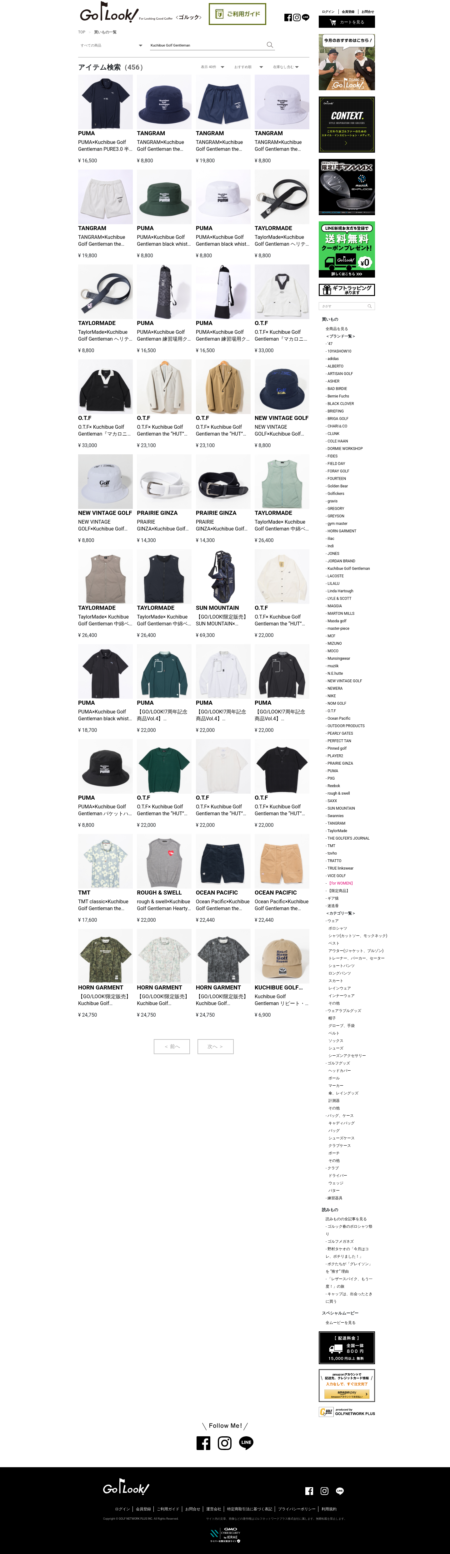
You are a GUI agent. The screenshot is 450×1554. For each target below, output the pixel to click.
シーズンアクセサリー (347, 1055)
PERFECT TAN (339, 741)
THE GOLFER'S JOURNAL (348, 838)
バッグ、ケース (341, 1115)
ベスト (334, 943)
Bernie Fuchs (338, 396)
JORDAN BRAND (341, 561)
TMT (84, 892)
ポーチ (334, 1153)
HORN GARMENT (100, 987)
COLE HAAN (338, 441)
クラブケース (339, 1145)
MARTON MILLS (341, 613)
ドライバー (337, 1175)
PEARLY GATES (340, 733)
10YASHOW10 (339, 351)
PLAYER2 (335, 756)
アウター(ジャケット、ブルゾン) (355, 951)
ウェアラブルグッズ (344, 1011)
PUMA (86, 133)
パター (334, 1190)
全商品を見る (337, 329)
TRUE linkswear (340, 868)
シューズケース (341, 1138)
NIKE (332, 696)
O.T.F (261, 323)
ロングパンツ (339, 973)
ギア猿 (333, 898)
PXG (331, 778)
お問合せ (368, 11)
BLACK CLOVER (341, 404)
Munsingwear (339, 658)
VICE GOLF (337, 876)
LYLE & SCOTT (339, 598)
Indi (331, 546)
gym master (338, 523)
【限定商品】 (339, 891)
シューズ (335, 1048)
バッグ (334, 1130)
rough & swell (339, 793)
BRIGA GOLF (338, 419)
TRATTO (334, 861)
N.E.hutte (335, 673)
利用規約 (329, 1509)
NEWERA (335, 688)
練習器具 (335, 1198)
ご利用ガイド (168, 1509)
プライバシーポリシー (297, 1509)
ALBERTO (335, 366)
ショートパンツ (341, 966)
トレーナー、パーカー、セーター (356, 958)
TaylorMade (337, 831)
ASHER (333, 381)
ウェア (333, 921)
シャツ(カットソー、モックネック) (357, 936)
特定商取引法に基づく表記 (249, 1509)
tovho (332, 853)
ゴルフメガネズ (341, 1241)
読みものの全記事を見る (346, 1219)
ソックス (335, 1040)
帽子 (332, 1018)
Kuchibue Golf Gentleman (349, 568)
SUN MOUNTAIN (217, 607)
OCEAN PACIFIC (217, 892)
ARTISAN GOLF (340, 374)
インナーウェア (341, 996)
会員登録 (348, 11)
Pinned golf (337, 748)
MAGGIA (335, 606)
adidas (333, 359)
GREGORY (336, 508)
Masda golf (337, 621)
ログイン (328, 11)
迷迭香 (333, 906)
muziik (333, 666)
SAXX (332, 801)
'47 (330, 344)
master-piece (338, 628)
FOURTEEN (337, 478)
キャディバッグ (341, 1123)
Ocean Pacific (339, 718)
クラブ (333, 1168)
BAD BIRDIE (337, 389)
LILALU (333, 583)
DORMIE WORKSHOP (345, 448)
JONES (333, 553)
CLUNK (333, 434)
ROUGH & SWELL (159, 892)
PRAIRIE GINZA (157, 513)
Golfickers (336, 493)
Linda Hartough (340, 591)
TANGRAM (151, 133)
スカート (335, 981)
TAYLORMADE (273, 228)
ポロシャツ (337, 928)
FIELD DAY (336, 463)
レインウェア (339, 988)
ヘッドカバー (339, 1070)
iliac (331, 538)
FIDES (333, 456)
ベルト (334, 1033)
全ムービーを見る (341, 1322)
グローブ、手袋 (341, 1026)
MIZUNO (335, 643)
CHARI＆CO (337, 426)
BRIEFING (336, 411)
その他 (334, 1003)
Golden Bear (338, 486)
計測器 (334, 1100)
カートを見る (347, 22)
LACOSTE (336, 576)
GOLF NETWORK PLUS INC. (136, 1518)
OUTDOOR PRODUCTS (346, 726)
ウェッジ (335, 1183)
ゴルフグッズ (339, 1063)
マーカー (335, 1085)
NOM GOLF (337, 703)
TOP (81, 32)
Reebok (334, 786)
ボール (334, 1078)
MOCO (333, 651)
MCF (331, 636)
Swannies (335, 816)
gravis (333, 501)
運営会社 (213, 1509)
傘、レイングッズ (343, 1093)
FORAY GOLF (338, 471)
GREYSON (336, 516)
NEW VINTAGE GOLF (281, 418)
